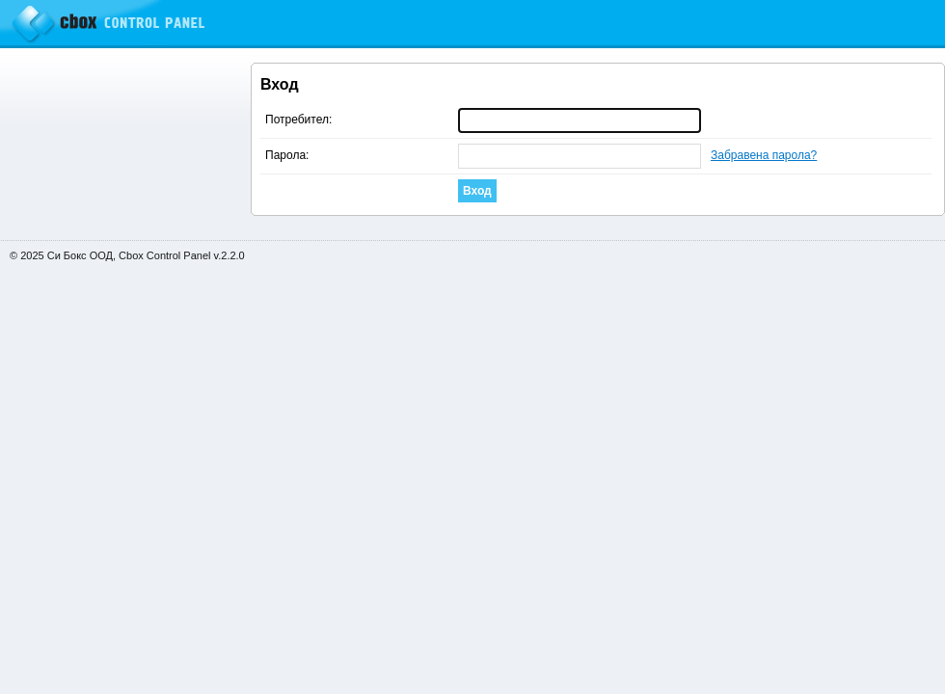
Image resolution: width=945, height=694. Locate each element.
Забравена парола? (764, 155)
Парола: (287, 155)
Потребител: (298, 119)
